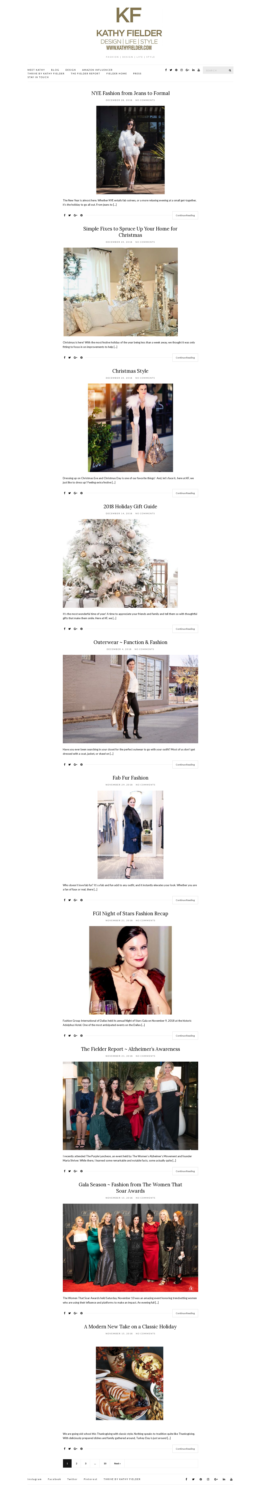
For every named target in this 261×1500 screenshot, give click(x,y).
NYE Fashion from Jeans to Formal (130, 93)
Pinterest (90, 1479)
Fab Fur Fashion (130, 778)
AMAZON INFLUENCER (97, 69)
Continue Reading (185, 215)
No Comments (145, 100)
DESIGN (70, 69)
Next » (117, 1463)
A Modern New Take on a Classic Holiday (130, 1327)
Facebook (54, 1479)
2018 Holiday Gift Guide (130, 506)
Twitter (72, 1479)
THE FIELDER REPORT (85, 73)
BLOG (55, 69)
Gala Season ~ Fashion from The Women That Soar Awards (130, 1187)
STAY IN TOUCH (38, 77)
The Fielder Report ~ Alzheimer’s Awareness (130, 1049)
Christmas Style (130, 371)
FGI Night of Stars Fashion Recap (130, 913)
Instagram (35, 1479)
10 (105, 1463)
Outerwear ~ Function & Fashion (130, 642)
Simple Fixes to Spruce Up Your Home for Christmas (130, 232)
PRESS (137, 73)
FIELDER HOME (116, 73)
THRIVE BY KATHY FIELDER (46, 73)
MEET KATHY (36, 69)
